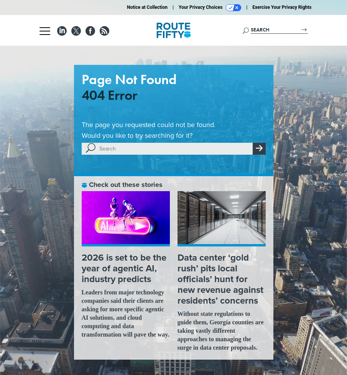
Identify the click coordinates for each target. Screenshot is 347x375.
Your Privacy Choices (210, 7)
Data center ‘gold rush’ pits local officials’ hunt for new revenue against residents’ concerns (220, 279)
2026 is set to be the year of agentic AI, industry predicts (124, 268)
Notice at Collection (147, 7)
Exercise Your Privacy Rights (281, 7)
